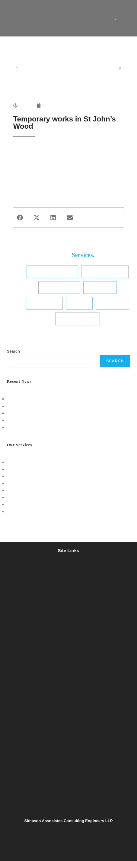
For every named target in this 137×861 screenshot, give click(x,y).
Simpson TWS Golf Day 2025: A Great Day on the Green (56, 413)
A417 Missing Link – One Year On (36, 427)
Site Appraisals (44, 303)
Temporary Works (59, 287)
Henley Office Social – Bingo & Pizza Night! (44, 406)
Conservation (112, 303)
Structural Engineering (52, 271)
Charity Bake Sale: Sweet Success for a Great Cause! (54, 420)
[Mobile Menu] (123, 18)
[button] (20, 217)
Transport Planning (78, 318)
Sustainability (100, 287)
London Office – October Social (34, 399)
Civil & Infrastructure (104, 271)
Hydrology (79, 303)
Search (13, 351)
